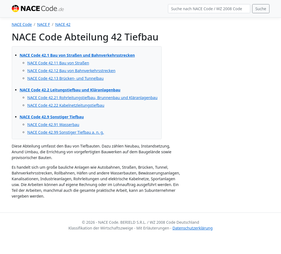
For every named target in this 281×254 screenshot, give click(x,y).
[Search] (209, 8)
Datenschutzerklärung (192, 228)
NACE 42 (63, 24)
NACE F (43, 24)
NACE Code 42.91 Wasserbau (53, 124)
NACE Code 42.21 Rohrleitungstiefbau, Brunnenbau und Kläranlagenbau (92, 97)
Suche (260, 8)
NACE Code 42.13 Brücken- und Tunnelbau (65, 78)
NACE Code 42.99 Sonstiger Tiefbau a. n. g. (65, 132)
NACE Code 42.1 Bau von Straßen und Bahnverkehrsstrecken (77, 55)
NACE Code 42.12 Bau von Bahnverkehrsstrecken (71, 70)
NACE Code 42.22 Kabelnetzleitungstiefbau (66, 105)
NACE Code (22, 24)
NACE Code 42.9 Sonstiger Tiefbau (52, 116)
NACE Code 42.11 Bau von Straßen (58, 62)
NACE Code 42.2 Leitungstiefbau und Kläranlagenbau (70, 89)
